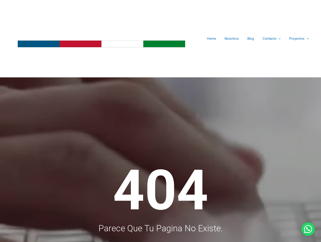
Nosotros (239, 41)
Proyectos (300, 40)
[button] (308, 229)
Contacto (275, 40)
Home (220, 41)
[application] (282, 40)
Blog (256, 41)
